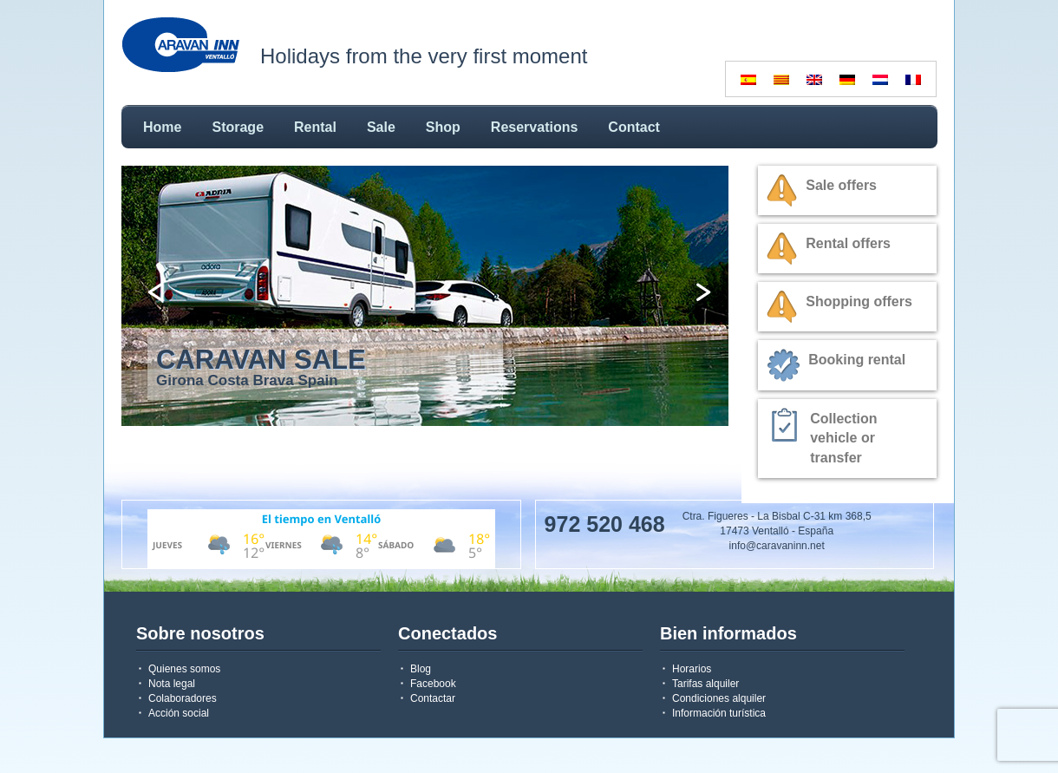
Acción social (178, 713)
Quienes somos (184, 669)
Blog (420, 669)
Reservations (534, 127)
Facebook (433, 684)
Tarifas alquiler (705, 684)
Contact (634, 127)
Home (162, 127)
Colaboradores (182, 698)
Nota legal (171, 684)
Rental (315, 127)
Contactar (432, 698)
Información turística (719, 713)
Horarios (691, 669)
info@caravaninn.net (777, 546)
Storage (238, 127)
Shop (443, 127)
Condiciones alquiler (719, 698)
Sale (381, 127)
